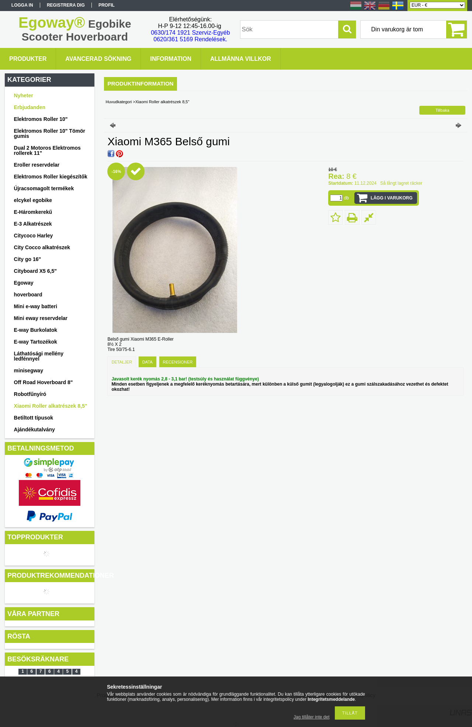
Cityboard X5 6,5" (35, 271)
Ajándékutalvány (34, 429)
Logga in (22, 5)
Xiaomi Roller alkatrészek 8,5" (50, 406)
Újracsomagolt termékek (44, 188)
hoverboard (28, 295)
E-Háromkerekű (33, 212)
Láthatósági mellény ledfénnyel (39, 356)
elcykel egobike (33, 200)
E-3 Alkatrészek (33, 224)
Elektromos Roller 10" (41, 119)
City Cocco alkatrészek (42, 247)
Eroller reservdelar (37, 165)
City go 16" (27, 259)
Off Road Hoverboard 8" (43, 382)
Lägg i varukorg (392, 198)
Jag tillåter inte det (311, 717)
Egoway (24, 283)
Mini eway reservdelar (41, 318)
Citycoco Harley (33, 236)
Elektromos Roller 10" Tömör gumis (49, 133)
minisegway (28, 370)
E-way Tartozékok (35, 342)
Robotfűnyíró (30, 394)
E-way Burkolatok (35, 330)
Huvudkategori (119, 102)
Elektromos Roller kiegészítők (50, 177)
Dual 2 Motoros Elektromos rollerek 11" (47, 150)
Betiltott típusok (33, 418)
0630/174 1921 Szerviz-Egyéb (190, 32)
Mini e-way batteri (35, 306)
